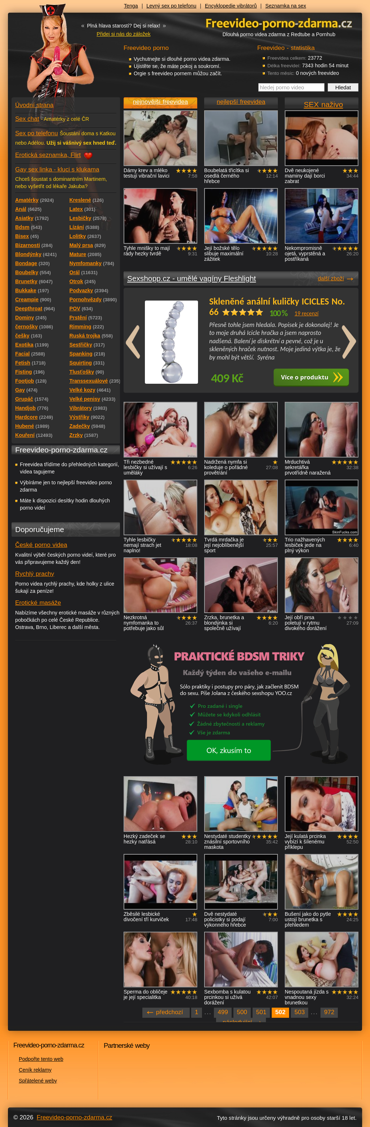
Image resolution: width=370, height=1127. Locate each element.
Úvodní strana (34, 105)
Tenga (131, 6)
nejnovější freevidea (160, 101)
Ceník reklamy (35, 1070)
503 (299, 1012)
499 (223, 1012)
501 (261, 1012)
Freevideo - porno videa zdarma (279, 23)
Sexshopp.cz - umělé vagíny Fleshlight (191, 278)
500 (242, 1012)
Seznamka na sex (285, 6)
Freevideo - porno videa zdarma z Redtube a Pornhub (51, 54)
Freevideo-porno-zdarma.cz (74, 1117)
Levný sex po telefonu (171, 6)
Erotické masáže (38, 602)
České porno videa (41, 544)
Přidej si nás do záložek (123, 34)
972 (329, 1012)
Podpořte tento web (41, 1059)
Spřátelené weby (38, 1081)
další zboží (331, 278)
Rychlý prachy (34, 573)
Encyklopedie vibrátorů (231, 6)
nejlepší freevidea (241, 101)
